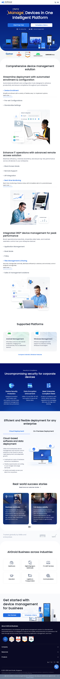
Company (30, 647)
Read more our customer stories (29, 487)
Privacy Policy (30, 677)
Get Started (12, 615)
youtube (57, 662)
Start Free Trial (19, 25)
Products (30, 657)
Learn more (6, 95)
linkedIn (48, 662)
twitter (51, 662)
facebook (54, 662)
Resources (30, 652)
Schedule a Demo (41, 25)
